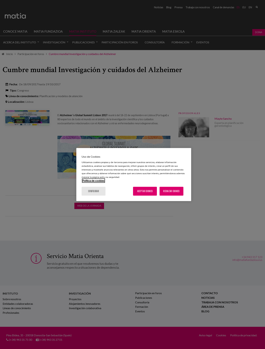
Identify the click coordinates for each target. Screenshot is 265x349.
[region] (133, 174)
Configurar (93, 190)
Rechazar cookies (171, 190)
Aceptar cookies (145, 190)
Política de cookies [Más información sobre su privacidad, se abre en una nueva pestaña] (93, 180)
